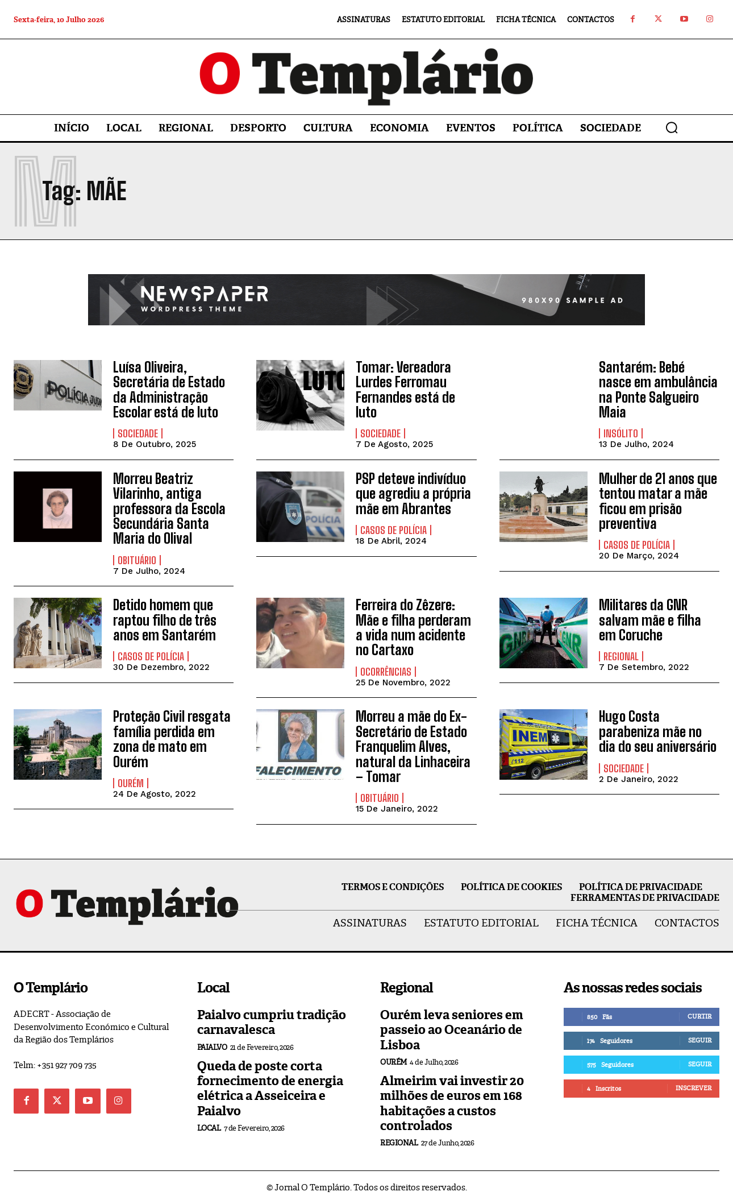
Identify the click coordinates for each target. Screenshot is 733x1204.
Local (209, 1128)
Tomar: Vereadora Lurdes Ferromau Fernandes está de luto (405, 389)
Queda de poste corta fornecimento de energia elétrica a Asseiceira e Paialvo (270, 1088)
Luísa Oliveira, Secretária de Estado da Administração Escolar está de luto (169, 389)
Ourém (131, 783)
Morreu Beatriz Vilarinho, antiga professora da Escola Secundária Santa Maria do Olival (169, 508)
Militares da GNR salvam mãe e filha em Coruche (650, 620)
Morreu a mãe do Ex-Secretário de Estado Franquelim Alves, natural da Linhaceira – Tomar (413, 746)
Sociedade (138, 433)
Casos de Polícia (393, 530)
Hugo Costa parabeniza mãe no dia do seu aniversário (658, 731)
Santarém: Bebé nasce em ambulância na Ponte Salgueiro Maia (658, 389)
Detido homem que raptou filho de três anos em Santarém (164, 620)
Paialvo (212, 1047)
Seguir (699, 1040)
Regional (621, 656)
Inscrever (693, 1088)
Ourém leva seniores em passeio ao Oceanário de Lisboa (451, 1030)
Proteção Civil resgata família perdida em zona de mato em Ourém (172, 738)
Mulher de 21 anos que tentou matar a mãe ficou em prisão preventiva (658, 501)
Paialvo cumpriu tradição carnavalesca (271, 1022)
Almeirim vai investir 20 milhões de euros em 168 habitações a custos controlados (452, 1103)
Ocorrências (385, 672)
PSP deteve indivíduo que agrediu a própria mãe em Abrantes (413, 493)
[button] (671, 127)
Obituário (137, 560)
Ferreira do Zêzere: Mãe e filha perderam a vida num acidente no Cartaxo (413, 627)
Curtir (699, 1016)
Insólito (620, 433)
